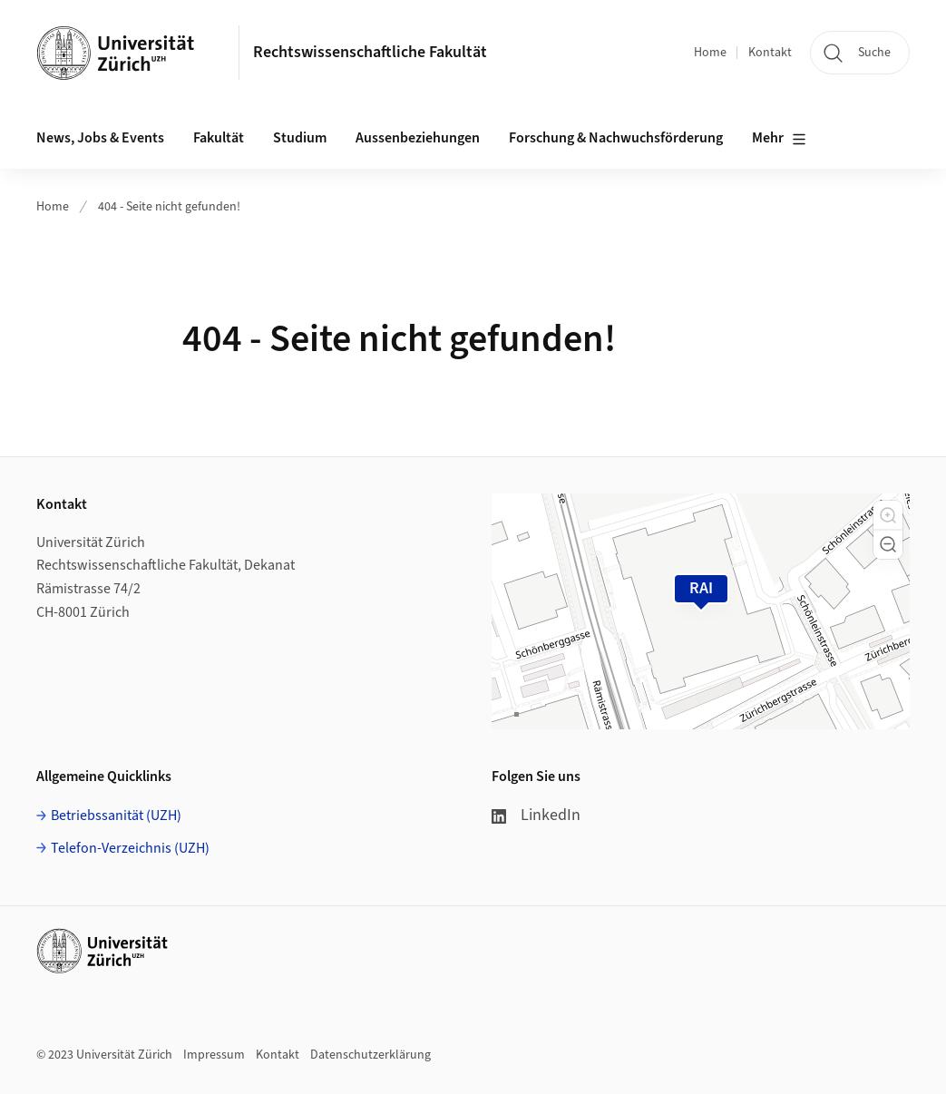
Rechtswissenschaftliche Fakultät (370, 52)
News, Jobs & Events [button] (100, 138)
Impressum (214, 1055)
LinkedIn (536, 815)
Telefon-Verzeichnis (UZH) (130, 848)
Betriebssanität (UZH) (116, 815)
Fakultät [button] (218, 138)
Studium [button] (300, 138)
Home (710, 53)
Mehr (779, 139)
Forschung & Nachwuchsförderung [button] (616, 138)
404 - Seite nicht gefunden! (169, 207)
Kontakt (770, 53)
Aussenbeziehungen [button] (418, 138)
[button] (887, 515)
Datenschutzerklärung (370, 1055)
